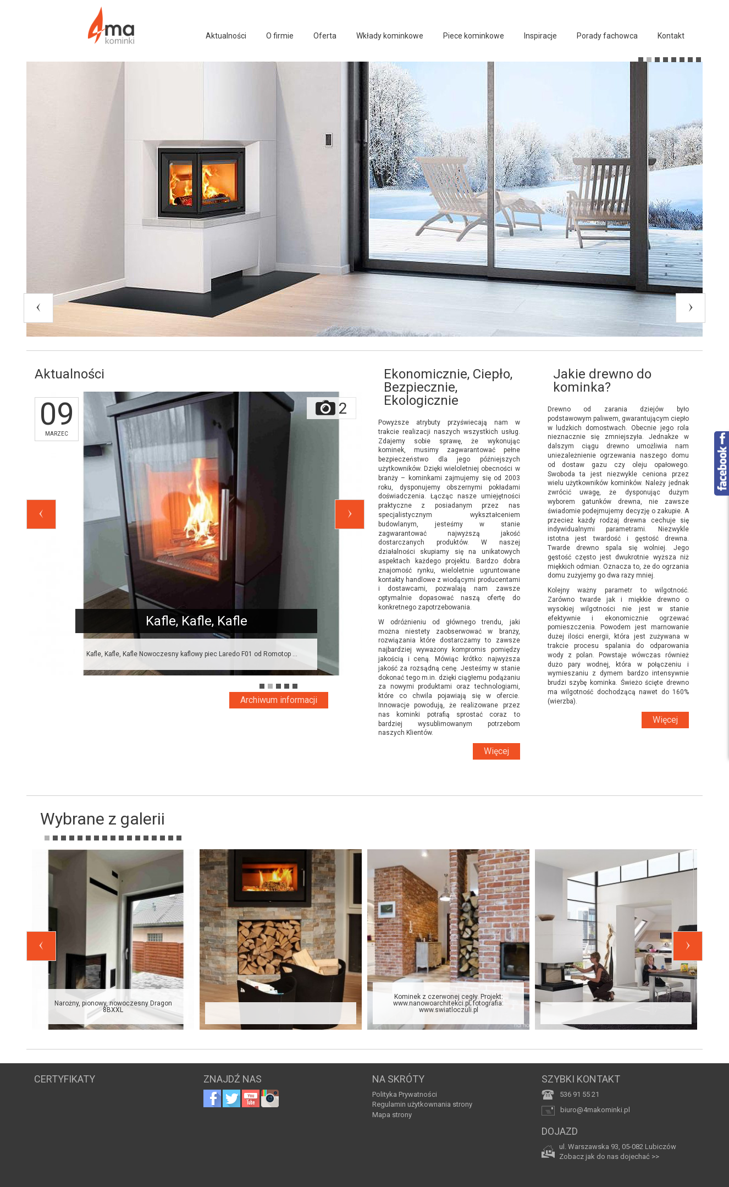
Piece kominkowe (473, 35)
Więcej (496, 751)
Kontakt (671, 35)
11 (129, 838)
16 (170, 838)
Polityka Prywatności (404, 1094)
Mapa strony (392, 1115)
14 (154, 838)
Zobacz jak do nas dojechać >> (609, 1156)
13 (145, 838)
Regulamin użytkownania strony (422, 1104)
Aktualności (226, 35)
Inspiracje (540, 35)
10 (121, 838)
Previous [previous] (38, 308)
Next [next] (690, 308)
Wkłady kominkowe (389, 35)
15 (162, 838)
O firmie (280, 35)
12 (137, 838)
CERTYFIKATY (64, 1079)
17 (178, 838)
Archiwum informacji (278, 700)
